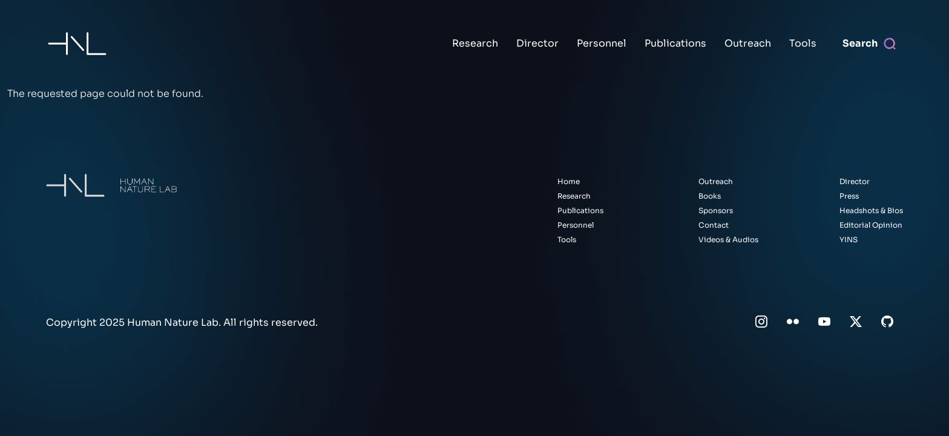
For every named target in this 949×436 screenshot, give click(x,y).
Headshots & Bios (871, 210)
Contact (713, 225)
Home (568, 181)
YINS (848, 239)
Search (860, 43)
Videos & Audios (728, 239)
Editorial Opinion (870, 225)
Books (709, 195)
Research (475, 43)
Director (537, 43)
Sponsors (715, 210)
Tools (802, 43)
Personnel (601, 43)
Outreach (747, 43)
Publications (675, 43)
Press (849, 195)
